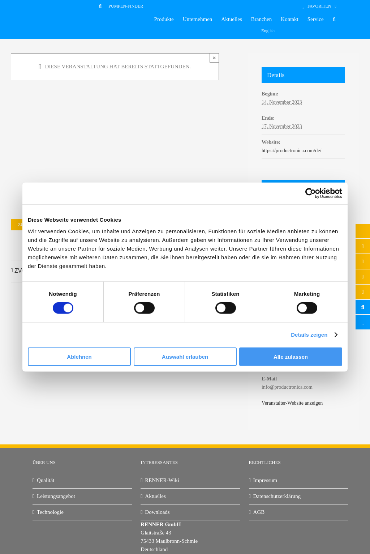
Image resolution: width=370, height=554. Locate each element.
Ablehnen (79, 356)
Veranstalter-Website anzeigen (292, 403)
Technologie (50, 512)
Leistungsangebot (56, 496)
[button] (334, 19)
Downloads (157, 512)
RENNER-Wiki (162, 480)
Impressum (265, 480)
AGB (259, 512)
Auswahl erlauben (185, 356)
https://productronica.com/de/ (291, 150)
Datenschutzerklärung (277, 496)
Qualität (45, 480)
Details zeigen (309, 335)
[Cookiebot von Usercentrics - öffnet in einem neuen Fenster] (310, 193)
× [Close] (214, 58)
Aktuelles (155, 496)
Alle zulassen (291, 356)
